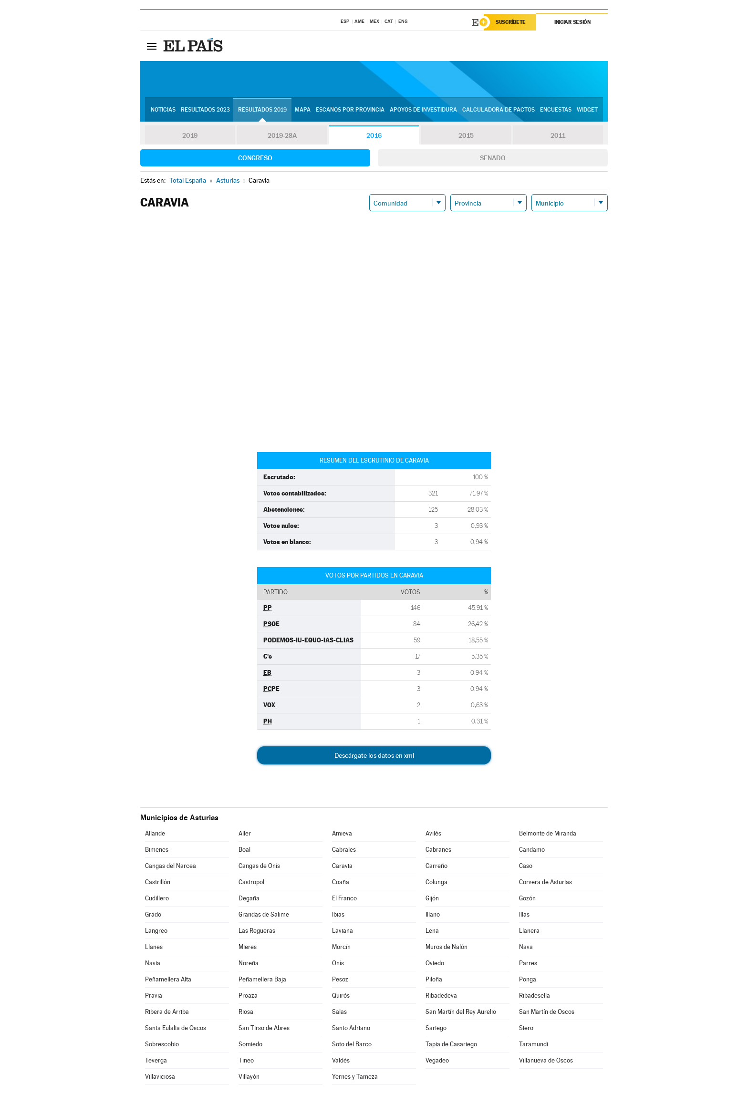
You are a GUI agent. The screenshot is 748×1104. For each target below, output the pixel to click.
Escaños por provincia (350, 110)
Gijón (432, 898)
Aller (245, 833)
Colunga (436, 882)
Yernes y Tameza (355, 1076)
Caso (525, 865)
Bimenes (156, 849)
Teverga (156, 1060)
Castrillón (157, 882)
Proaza (248, 995)
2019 (189, 135)
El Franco (344, 898)
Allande (155, 833)
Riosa (246, 1011)
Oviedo (435, 963)
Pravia (153, 995)
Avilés (433, 833)
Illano (433, 914)
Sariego (436, 1028)
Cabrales (344, 849)
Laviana (342, 930)
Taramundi (533, 1044)
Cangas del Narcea (170, 865)
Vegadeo (437, 1060)
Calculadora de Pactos (498, 110)
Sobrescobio (162, 1044)
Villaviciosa (160, 1076)
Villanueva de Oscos (546, 1060)
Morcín (341, 946)
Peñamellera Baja (262, 979)
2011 (558, 135)
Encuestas (555, 110)
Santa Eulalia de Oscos (175, 1028)
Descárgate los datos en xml (374, 755)
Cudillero (157, 898)
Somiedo (250, 1044)
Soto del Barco (352, 1044)
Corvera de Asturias (545, 882)
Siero (526, 1028)
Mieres (248, 946)
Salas (339, 1011)
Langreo (156, 930)
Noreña (249, 963)
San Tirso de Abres (264, 1028)
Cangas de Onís (259, 865)
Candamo (532, 849)
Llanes (154, 946)
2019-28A (282, 135)
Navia (152, 963)
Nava (526, 946)
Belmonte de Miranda (547, 833)
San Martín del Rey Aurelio (461, 1011)
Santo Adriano (351, 1028)
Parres (528, 963)
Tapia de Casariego (451, 1044)
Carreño (436, 865)
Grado (153, 914)
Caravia (342, 865)
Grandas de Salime (264, 914)
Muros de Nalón (447, 946)
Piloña (434, 979)
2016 (374, 135)
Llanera (529, 930)
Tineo (246, 1060)
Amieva (342, 833)
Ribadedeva (441, 995)
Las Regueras (257, 930)
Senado (493, 158)
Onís (338, 963)
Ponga (527, 979)
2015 (466, 135)
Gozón (527, 898)
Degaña (249, 898)
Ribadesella (534, 995)
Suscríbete (511, 22)
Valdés (341, 1060)
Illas (524, 914)
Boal (244, 849)
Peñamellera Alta (168, 979)
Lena (432, 930)
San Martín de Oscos (546, 1011)
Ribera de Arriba (167, 1011)
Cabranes (438, 849)
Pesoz (340, 979)
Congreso (255, 158)
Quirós (341, 995)
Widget (587, 110)
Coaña (340, 882)
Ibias (338, 914)
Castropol (251, 882)
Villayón (249, 1076)
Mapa (303, 110)
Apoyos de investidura (423, 110)
